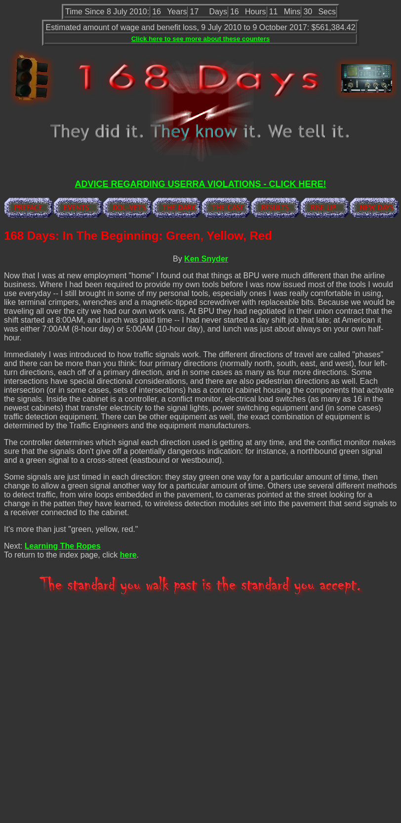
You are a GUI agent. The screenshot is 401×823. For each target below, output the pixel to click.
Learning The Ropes (63, 546)
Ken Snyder (206, 259)
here (128, 555)
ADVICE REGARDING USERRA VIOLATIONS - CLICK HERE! (200, 184)
